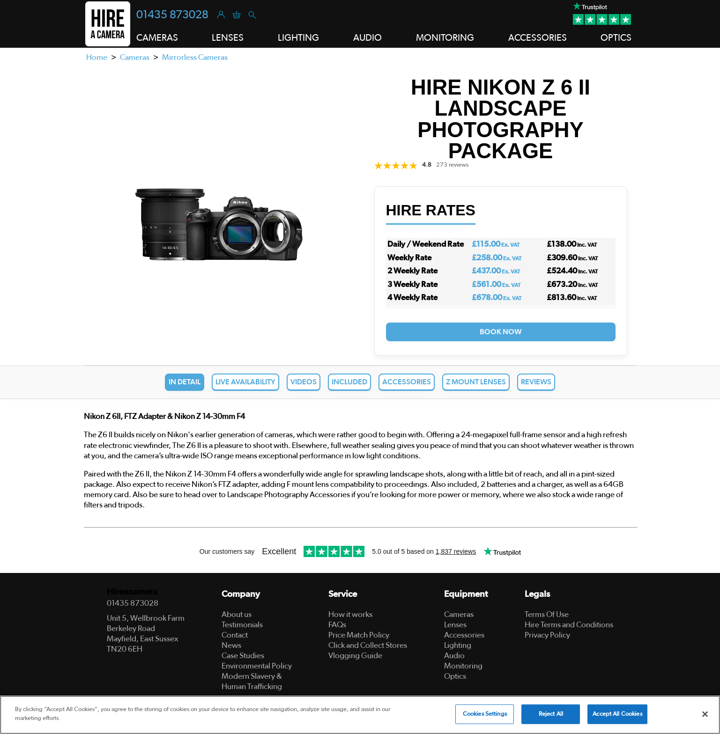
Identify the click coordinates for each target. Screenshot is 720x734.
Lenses (455, 625)
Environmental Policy (257, 666)
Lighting (457, 645)
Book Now (501, 332)
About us (237, 614)
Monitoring (463, 666)
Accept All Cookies (617, 714)
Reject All (551, 714)
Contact (235, 635)
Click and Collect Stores (367, 645)
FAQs (337, 625)
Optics (455, 676)
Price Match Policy (358, 635)
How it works (350, 614)
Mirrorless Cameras (195, 57)
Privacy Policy (547, 635)
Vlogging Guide (355, 656)
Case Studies (243, 656)
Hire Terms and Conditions (569, 625)
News (231, 645)
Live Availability (245, 382)
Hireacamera (132, 591)
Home (96, 57)
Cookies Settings (485, 714)
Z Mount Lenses (476, 382)
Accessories (406, 382)
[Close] (705, 714)
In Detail (184, 382)
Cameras (134, 57)
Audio (454, 656)
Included (349, 382)
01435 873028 (172, 15)
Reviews (536, 382)
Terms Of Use (547, 614)
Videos (303, 382)
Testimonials (242, 625)
